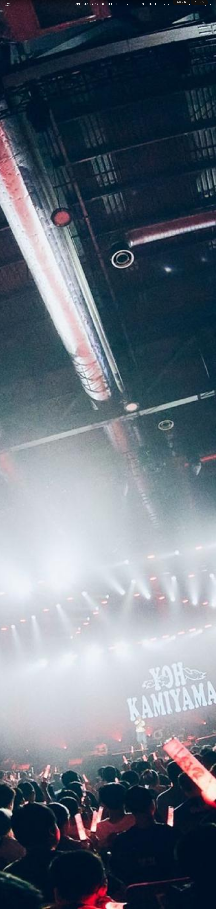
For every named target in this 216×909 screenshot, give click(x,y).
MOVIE (162, 11)
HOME (72, 11)
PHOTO (172, 11)
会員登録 (181, 17)
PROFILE (114, 11)
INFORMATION (85, 11)
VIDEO (125, 11)
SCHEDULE (101, 11)
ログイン (199, 17)
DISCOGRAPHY (139, 11)
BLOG (153, 11)
